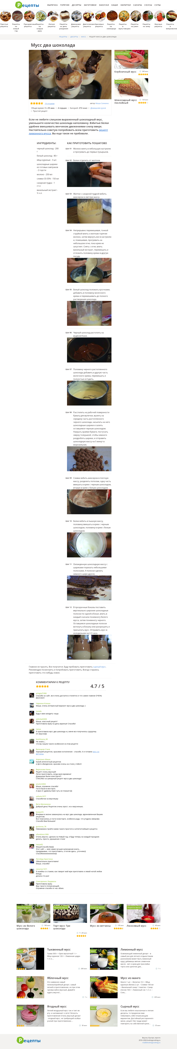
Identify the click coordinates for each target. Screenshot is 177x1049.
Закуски (104, 5)
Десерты (76, 5)
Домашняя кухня (98, 108)
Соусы (148, 5)
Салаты (137, 5)
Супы (158, 5)
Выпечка (52, 5)
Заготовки (90, 5)
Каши (114, 5)
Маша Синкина (102, 103)
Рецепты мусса (121, 53)
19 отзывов (49, 103)
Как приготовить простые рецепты (27, 5)
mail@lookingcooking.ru (151, 1042)
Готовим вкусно (29, 1040)
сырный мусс (99, 666)
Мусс (19, 951)
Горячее (64, 5)
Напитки (126, 5)
